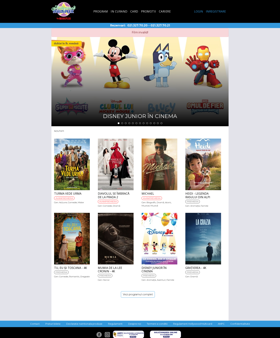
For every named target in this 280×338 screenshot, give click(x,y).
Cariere (165, 11)
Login (198, 11)
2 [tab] (122, 123)
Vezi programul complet (138, 294)
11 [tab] (154, 123)
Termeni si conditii (157, 323)
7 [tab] (140, 123)
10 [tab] (151, 123)
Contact (35, 323)
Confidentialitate (240, 323)
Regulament (115, 323)
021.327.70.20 (137, 25)
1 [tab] (118, 123)
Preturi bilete (53, 323)
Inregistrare (216, 11)
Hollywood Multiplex (63, 11)
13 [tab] (161, 123)
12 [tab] (158, 123)
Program (100, 11)
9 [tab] (147, 123)
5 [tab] (133, 123)
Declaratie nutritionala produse (84, 323)
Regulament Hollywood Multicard (192, 323)
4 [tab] (129, 123)
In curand (119, 11)
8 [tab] (143, 123)
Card (134, 11)
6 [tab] (136, 123)
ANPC (221, 323)
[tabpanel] (140, 81)
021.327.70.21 (160, 25)
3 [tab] (126, 123)
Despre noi (134, 323)
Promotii (148, 11)
